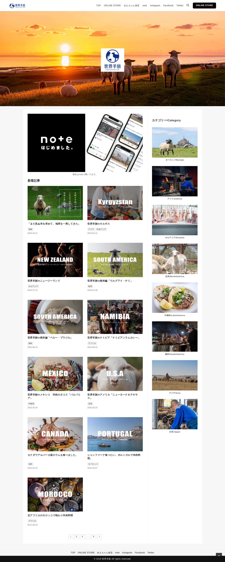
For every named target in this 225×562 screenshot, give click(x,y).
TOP (98, 5)
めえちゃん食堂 (131, 5)
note (144, 5)
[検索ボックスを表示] (188, 5)
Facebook (168, 5)
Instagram (155, 5)
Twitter (180, 5)
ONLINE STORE (112, 5)
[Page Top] (219, 556)
